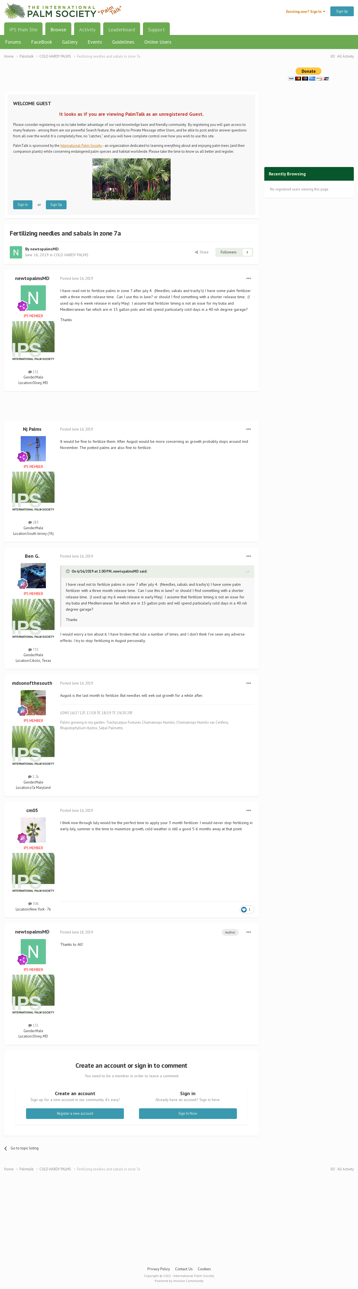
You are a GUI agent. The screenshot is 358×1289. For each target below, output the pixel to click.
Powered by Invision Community (179, 1281)
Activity (87, 29)
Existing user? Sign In (305, 11)
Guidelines (123, 42)
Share (202, 252)
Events (95, 42)
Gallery (69, 42)
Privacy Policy (158, 1268)
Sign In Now (187, 1113)
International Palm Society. (81, 145)
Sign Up (342, 11)
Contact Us (184, 1268)
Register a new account (75, 1113)
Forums (13, 42)
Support (156, 29)
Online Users (157, 42)
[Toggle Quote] (68, 571)
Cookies (204, 1268)
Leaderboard (121, 29)
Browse (58, 31)
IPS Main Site (23, 29)
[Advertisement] (131, 78)
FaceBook (41, 42)
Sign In (23, 204)
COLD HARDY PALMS (71, 254)
